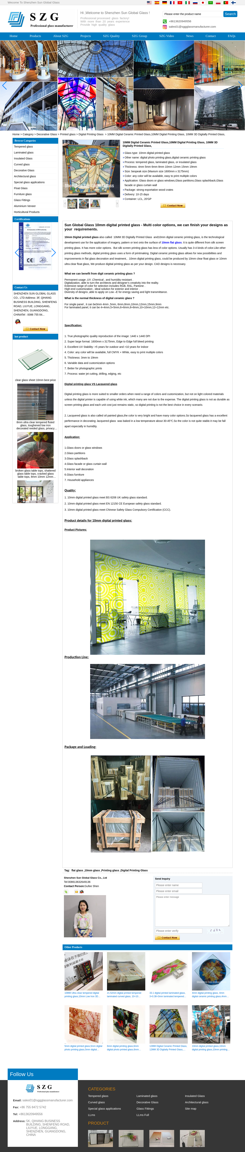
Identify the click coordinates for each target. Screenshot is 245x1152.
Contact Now (35, 329)
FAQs (231, 36)
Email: (17, 1100)
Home (14, 36)
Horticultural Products (27, 212)
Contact (211, 36)
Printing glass (110, 870)
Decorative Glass (47, 134)
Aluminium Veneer (25, 206)
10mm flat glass (172, 242)
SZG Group (139, 36)
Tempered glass (23, 146)
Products (35, 36)
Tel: (15, 1114)
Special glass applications (29, 182)
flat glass (77, 870)
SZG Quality (111, 36)
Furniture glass (23, 194)
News (190, 36)
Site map (190, 1108)
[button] (115, 127)
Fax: (16, 1107)
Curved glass (22, 164)
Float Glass (21, 188)
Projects (85, 36)
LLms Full (142, 1115)
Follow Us (21, 1074)
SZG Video (166, 36)
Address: (19, 1121)
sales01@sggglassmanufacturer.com (192, 26)
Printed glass (68, 134)
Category (28, 134)
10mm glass (92, 870)
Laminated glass (23, 152)
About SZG (60, 36)
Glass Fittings (22, 200)
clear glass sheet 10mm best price (35, 381)
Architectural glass (25, 176)
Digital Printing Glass (91, 134)
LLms (91, 1115)
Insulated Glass (23, 158)
